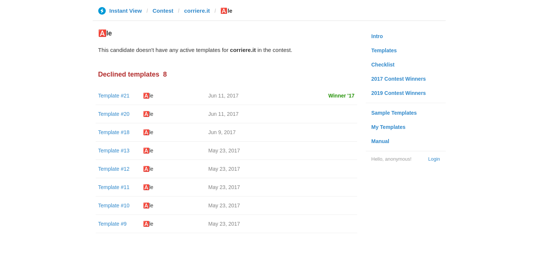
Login (434, 159)
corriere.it (197, 10)
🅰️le (148, 96)
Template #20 (114, 114)
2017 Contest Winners (398, 79)
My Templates (388, 127)
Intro (377, 36)
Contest (162, 10)
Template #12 (114, 169)
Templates (384, 50)
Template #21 (114, 96)
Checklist (383, 65)
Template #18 (114, 132)
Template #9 (112, 224)
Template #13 (114, 151)
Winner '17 (341, 96)
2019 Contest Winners (398, 93)
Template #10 (114, 205)
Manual (380, 141)
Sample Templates (394, 113)
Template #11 (114, 187)
